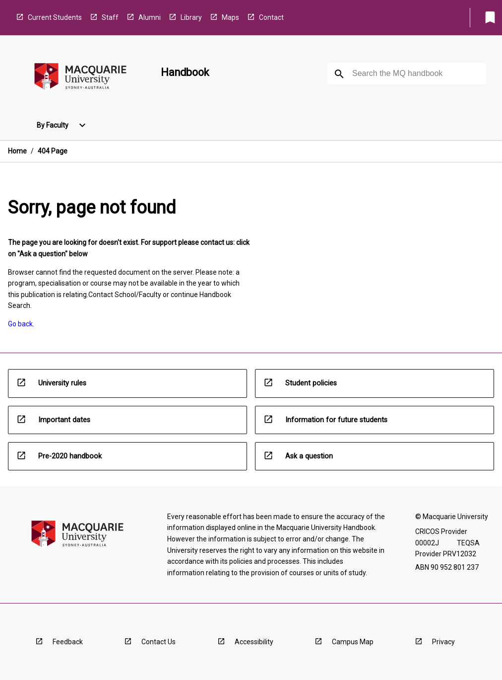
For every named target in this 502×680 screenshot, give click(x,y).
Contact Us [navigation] (158, 642)
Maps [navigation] (230, 17)
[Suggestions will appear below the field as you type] (407, 73)
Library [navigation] (191, 17)
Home (17, 151)
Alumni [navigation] (149, 17)
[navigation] (80, 78)
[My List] (490, 17)
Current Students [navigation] (55, 17)
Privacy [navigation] (443, 642)
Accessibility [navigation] (254, 642)
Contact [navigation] (271, 17)
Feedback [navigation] (68, 642)
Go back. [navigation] (21, 324)
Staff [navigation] (110, 17)
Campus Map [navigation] (353, 642)
